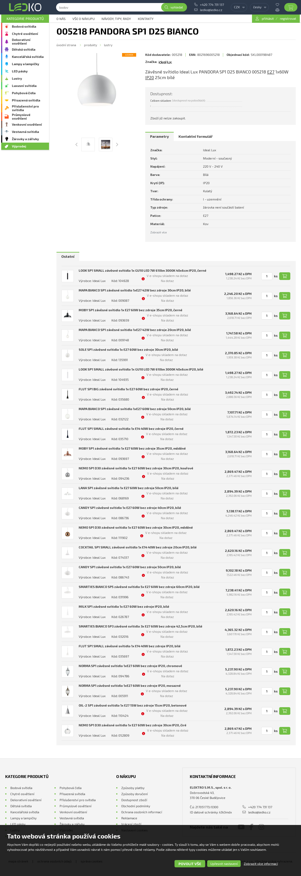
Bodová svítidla (24, 26)
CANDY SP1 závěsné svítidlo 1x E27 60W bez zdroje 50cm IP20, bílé (130, 567)
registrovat (288, 18)
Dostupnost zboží (134, 800)
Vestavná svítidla (25, 132)
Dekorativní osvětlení (21, 41)
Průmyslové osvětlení (21, 116)
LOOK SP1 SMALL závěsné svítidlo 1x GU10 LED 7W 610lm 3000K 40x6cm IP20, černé (142, 270)
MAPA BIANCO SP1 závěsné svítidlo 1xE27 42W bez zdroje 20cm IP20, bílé (135, 330)
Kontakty (146, 19)
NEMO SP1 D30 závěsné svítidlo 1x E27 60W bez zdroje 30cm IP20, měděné (136, 527)
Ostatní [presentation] (67, 256)
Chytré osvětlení (25, 33)
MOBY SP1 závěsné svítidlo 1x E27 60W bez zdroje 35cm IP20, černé (130, 310)
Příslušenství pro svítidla (25, 108)
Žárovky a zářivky (25, 139)
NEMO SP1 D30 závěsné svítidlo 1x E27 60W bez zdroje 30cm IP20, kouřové (136, 468)
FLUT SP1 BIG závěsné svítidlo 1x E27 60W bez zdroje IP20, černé (128, 389)
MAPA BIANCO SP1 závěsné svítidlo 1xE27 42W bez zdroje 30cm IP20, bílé (135, 290)
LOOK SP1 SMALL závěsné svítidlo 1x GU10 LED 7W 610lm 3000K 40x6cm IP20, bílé (141, 369)
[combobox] (239, 7)
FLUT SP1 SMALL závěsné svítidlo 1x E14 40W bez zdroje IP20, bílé (130, 646)
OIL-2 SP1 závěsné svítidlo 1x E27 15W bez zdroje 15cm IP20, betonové (133, 705)
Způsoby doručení (134, 794)
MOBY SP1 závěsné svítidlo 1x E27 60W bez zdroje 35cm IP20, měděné (132, 448)
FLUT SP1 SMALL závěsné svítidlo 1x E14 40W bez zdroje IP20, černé (131, 428)
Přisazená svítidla (26, 100)
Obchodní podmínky (135, 806)
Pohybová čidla (24, 93)
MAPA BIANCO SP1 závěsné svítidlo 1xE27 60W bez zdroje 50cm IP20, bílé (135, 409)
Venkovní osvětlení (27, 124)
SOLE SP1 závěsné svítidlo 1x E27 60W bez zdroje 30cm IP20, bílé (128, 349)
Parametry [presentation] (159, 136)
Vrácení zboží (131, 824)
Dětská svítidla (23, 49)
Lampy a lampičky (25, 64)
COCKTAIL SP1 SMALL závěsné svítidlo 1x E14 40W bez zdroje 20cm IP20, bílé (138, 547)
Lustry (17, 78)
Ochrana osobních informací (141, 812)
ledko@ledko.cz (211, 10)
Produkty (90, 45)
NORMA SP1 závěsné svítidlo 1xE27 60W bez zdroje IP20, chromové (130, 666)
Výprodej (19, 146)
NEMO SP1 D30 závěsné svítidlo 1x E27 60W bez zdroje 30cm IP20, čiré (132, 725)
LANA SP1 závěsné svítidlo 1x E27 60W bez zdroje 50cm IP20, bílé (129, 488)
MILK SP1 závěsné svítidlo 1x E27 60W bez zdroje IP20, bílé (124, 606)
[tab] (159, 136)
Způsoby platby (132, 788)
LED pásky (20, 71)
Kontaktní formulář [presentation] (196, 136)
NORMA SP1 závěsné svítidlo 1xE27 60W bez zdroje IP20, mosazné (130, 685)
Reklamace (129, 818)
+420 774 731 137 (212, 4)
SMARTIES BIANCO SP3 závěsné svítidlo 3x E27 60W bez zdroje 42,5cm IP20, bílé (140, 626)
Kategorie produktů (25, 18)
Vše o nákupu (83, 19)
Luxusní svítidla (24, 86)
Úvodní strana (66, 45)
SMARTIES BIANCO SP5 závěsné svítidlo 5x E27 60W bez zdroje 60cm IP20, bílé (139, 587)
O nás (61, 19)
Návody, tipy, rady (116, 19)
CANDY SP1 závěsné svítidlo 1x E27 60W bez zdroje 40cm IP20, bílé (130, 508)
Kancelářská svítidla (28, 56)
